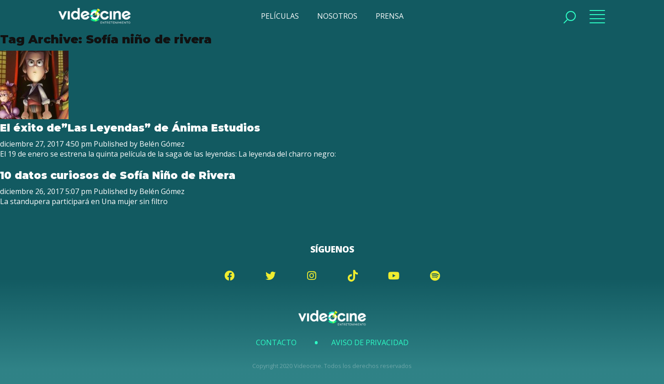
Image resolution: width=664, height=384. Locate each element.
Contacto (276, 342)
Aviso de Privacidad (370, 342)
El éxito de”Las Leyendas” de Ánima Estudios (130, 127)
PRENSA (390, 16)
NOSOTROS (337, 16)
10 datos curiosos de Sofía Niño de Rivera (117, 175)
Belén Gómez (162, 144)
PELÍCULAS (280, 16)
